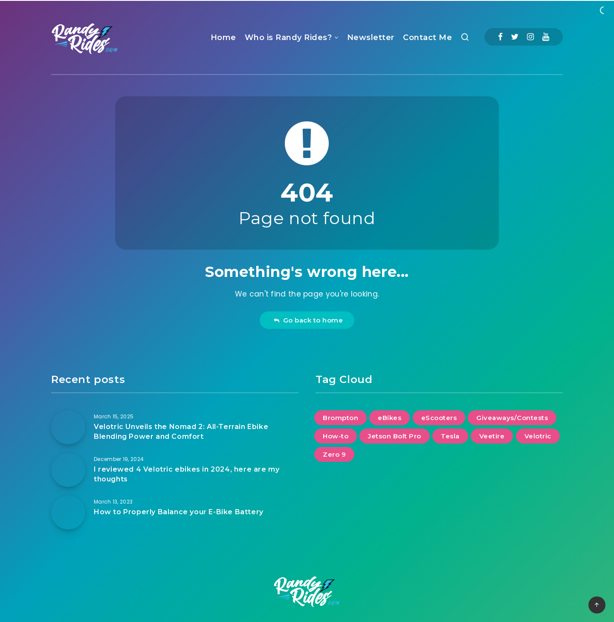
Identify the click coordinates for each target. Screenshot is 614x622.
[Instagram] (530, 37)
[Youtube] (545, 37)
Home (223, 37)
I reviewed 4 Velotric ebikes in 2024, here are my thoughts (186, 474)
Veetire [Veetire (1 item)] (492, 436)
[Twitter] (514, 37)
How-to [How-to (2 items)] (335, 436)
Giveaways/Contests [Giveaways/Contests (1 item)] (512, 418)
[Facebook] (500, 37)
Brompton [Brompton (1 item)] (340, 418)
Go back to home (308, 320)
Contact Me (427, 37)
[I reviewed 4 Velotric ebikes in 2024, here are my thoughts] (68, 470)
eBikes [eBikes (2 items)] (389, 418)
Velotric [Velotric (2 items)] (537, 436)
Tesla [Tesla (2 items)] (450, 436)
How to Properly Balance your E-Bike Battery (179, 512)
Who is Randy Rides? (288, 37)
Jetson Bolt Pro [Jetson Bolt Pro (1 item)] (394, 436)
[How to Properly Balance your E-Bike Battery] (68, 512)
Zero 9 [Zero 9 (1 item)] (334, 454)
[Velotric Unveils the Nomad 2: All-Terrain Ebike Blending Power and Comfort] (68, 427)
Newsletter (370, 37)
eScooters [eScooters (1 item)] (439, 418)
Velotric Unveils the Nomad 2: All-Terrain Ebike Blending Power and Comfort (181, 432)
